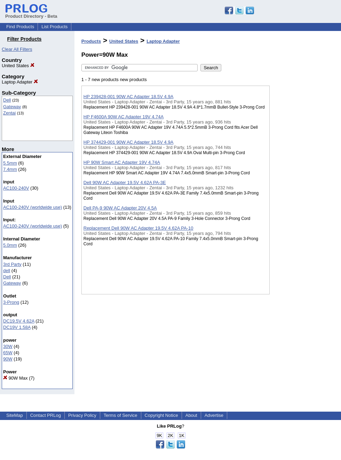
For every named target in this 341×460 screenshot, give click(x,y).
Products (91, 41)
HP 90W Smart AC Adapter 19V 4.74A (122, 162)
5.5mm (10, 163)
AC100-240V (16, 188)
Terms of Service (120, 415)
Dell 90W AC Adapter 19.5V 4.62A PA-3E (125, 182)
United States (18, 65)
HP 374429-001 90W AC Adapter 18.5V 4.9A (129, 142)
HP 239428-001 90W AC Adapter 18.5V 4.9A (129, 96)
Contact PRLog (45, 415)
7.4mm (10, 169)
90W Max (15, 378)
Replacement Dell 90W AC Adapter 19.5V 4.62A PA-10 (138, 228)
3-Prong (11, 302)
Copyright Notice (161, 415)
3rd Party (12, 264)
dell (6, 270)
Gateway (12, 106)
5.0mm (10, 245)
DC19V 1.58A (17, 327)
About (191, 415)
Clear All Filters (17, 49)
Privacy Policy (82, 415)
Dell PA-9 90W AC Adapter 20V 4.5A (120, 208)
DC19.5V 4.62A (18, 321)
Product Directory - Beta (31, 13)
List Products (54, 26)
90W (8, 359)
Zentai (9, 113)
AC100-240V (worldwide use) (32, 207)
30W (8, 346)
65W (8, 352)
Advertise (214, 415)
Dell (7, 100)
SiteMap (14, 415)
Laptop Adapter (20, 82)
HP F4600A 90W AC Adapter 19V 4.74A (124, 116)
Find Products (20, 26)
